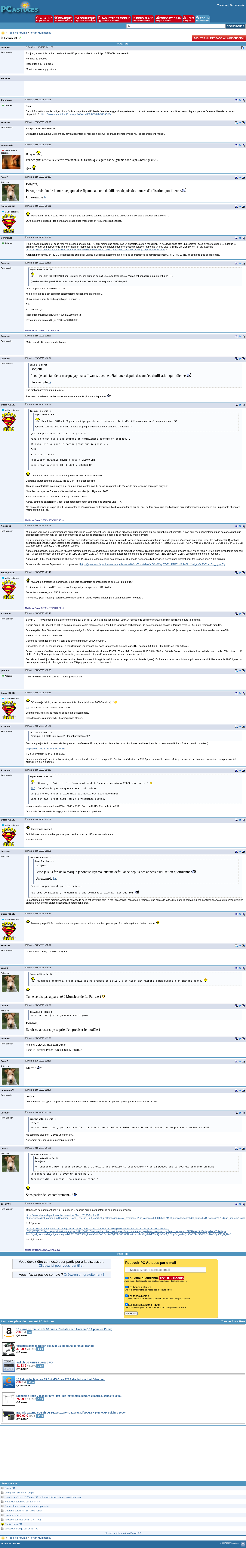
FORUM (203, 19)
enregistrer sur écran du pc (19, 1492)
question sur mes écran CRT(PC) (23, 1519)
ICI (27, 707)
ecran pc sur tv (13, 1515)
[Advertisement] (123, 1454)
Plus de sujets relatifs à (123, 1533)
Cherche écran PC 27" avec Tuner (23, 1510)
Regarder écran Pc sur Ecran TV (22, 1501)
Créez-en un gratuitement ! (84, 1274)
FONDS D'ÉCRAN (168, 19)
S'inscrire (222, 5)
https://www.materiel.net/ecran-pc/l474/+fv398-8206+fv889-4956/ (76, 114)
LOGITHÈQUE (85, 19)
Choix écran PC (13, 1524)
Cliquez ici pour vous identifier (61, 1265)
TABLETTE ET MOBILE (114, 19)
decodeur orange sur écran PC (21, 1528)
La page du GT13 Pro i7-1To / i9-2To (45, 748)
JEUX (188, 19)
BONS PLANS (142, 19)
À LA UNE (44, 19)
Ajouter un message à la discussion (219, 38)
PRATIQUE (63, 19)
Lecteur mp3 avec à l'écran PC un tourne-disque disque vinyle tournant (43, 1497)
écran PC (10, 1488)
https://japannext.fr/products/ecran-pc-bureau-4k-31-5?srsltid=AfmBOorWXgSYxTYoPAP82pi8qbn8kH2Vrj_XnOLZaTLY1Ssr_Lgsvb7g (152, 564)
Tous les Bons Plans (233, 1321)
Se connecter (237, 5)
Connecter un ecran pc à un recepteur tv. (27, 1506)
